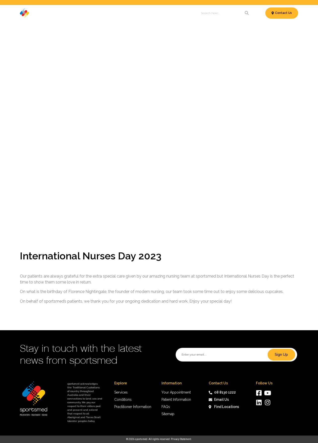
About (187, 13)
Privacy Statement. (181, 439)
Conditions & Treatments (101, 13)
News (172, 13)
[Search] (247, 13)
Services (64, 13)
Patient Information (145, 13)
